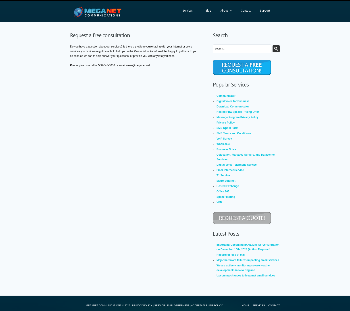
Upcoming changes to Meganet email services (246, 275)
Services (187, 11)
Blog (208, 10)
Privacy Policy (226, 122)
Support (265, 10)
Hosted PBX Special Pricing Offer (238, 111)
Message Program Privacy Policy (237, 117)
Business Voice (226, 149)
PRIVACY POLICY (142, 305)
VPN (219, 202)
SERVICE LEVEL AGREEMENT (171, 305)
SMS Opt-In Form (227, 128)
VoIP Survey (224, 138)
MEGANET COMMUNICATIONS (103, 305)
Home (245, 305)
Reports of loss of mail (231, 254)
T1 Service (223, 175)
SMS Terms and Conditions (234, 133)
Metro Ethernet (226, 180)
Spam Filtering (226, 196)
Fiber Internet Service (230, 170)
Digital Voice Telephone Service (237, 164)
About (223, 11)
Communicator (226, 95)
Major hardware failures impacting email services (248, 260)
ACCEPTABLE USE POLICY (207, 305)
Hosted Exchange (228, 186)
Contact (246, 10)
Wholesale (223, 144)
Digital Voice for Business (233, 101)
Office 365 (223, 191)
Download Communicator (233, 106)
